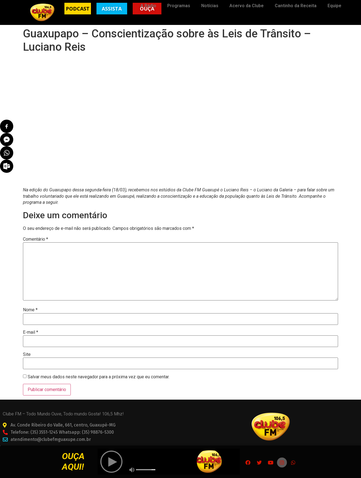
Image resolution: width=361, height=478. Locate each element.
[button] (77, 8)
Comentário (35, 239)
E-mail (30, 332)
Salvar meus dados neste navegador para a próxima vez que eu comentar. (98, 377)
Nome (30, 310)
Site (27, 354)
